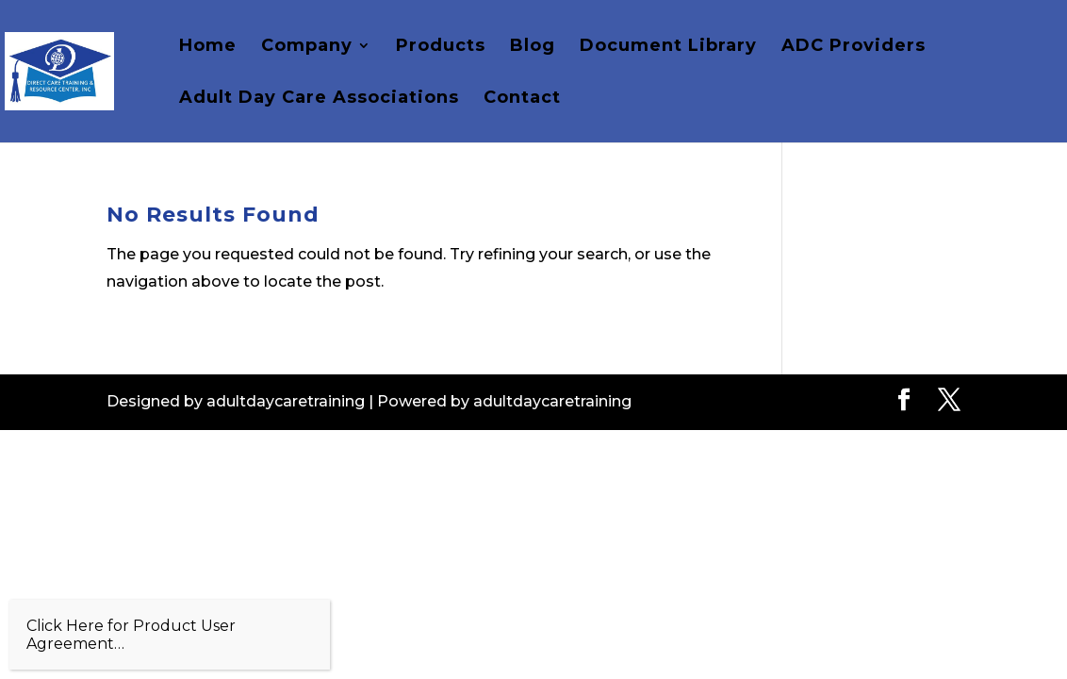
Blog (532, 47)
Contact (522, 99)
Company (307, 47)
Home (208, 47)
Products (440, 47)
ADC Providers (853, 47)
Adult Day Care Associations (319, 99)
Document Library (668, 47)
